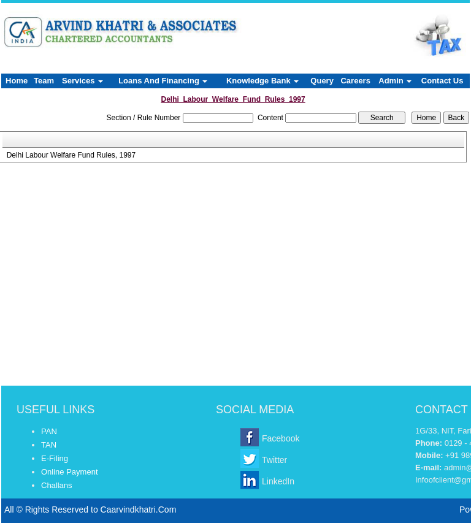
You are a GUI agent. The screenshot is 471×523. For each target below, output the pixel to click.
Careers (355, 80)
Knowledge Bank (262, 80)
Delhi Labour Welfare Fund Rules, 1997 (71, 155)
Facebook (280, 438)
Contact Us (442, 80)
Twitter (274, 460)
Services (82, 80)
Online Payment (69, 471)
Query (322, 80)
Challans (56, 485)
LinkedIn (278, 481)
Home (17, 80)
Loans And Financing (162, 80)
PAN (49, 431)
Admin (395, 80)
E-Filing (54, 458)
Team (44, 80)
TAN (48, 444)
